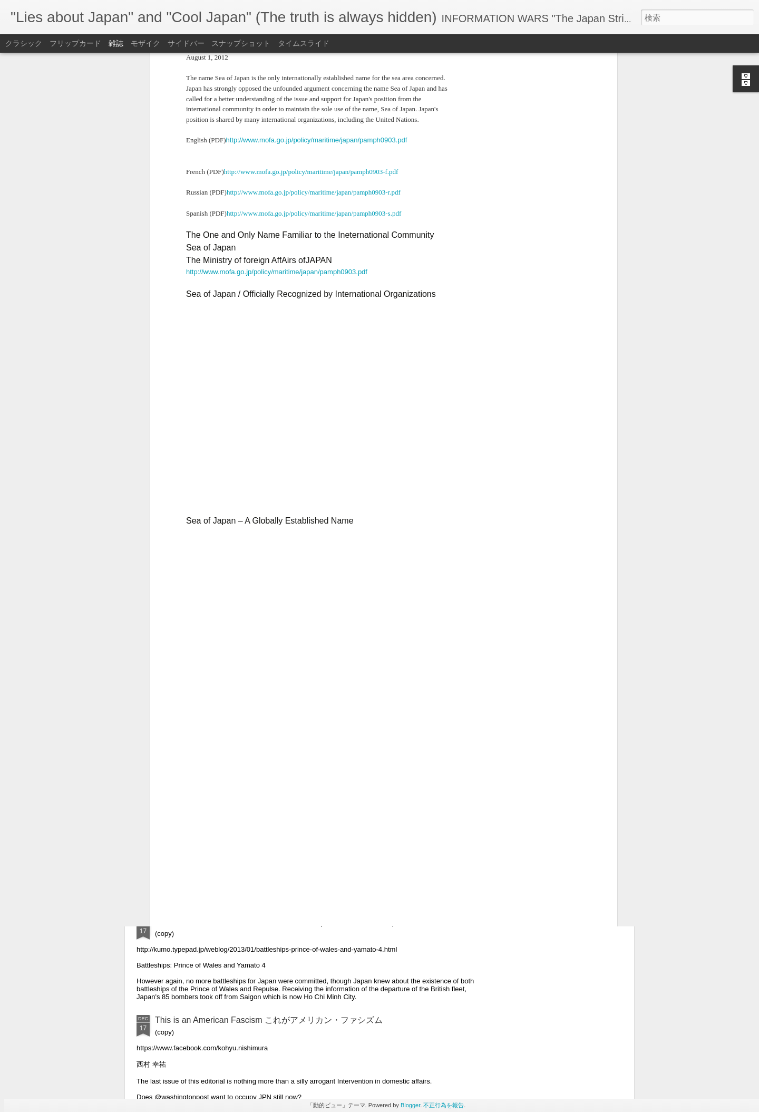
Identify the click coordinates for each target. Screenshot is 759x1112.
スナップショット (240, 43)
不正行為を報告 (443, 1105)
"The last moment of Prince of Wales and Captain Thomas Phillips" (279, 922)
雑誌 (116, 43)
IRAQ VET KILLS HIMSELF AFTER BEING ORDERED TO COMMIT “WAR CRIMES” (314, 802)
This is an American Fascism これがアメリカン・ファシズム (269, 1020)
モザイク (145, 43)
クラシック (23, 43)
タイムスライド (303, 43)
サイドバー (186, 43)
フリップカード (75, 43)
